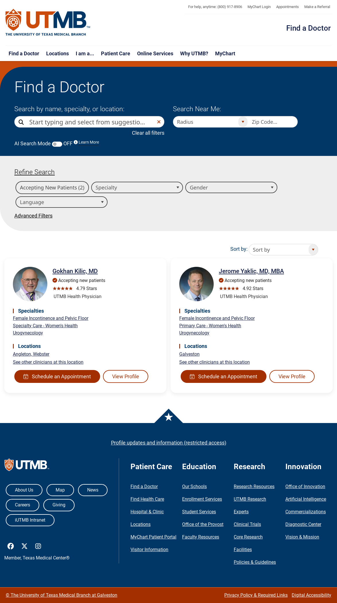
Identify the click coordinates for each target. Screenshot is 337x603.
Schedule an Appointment (57, 376)
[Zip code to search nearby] (272, 121)
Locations (57, 53)
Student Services (199, 511)
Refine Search (34, 172)
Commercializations (305, 511)
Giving (58, 505)
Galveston (189, 354)
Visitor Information (149, 549)
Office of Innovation (305, 486)
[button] (159, 122)
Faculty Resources (200, 537)
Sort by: (239, 249)
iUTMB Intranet (30, 520)
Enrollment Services (202, 499)
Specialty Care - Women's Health (45, 325)
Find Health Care (147, 499)
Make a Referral (317, 7)
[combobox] (91, 121)
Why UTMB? (194, 53)
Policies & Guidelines (255, 562)
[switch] (57, 144)
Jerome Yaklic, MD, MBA (251, 271)
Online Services (155, 53)
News (92, 490)
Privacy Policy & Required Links (256, 595)
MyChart (225, 53)
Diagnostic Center (303, 524)
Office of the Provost (202, 524)
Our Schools (194, 486)
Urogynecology (28, 333)
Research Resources (254, 486)
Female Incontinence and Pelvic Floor (50, 318)
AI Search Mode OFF (56, 143)
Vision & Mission (302, 537)
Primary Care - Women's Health (210, 325)
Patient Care (115, 53)
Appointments (287, 7)
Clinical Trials (247, 524)
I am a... (85, 53)
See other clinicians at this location (48, 362)
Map (60, 490)
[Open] (243, 121)
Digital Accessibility (311, 595)
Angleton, (23, 354)
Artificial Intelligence (305, 499)
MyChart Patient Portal (153, 537)
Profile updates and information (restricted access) (168, 443)
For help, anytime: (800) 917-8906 (215, 7)
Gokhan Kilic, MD (75, 271)
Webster (41, 354)
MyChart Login (259, 7)
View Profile (125, 376)
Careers (22, 505)
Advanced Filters (33, 216)
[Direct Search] (22, 122)
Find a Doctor (308, 28)
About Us (24, 490)
